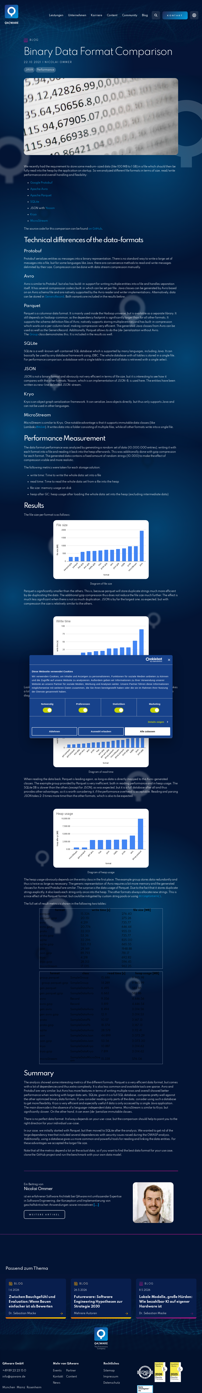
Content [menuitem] (71, 1375)
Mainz (21, 1386)
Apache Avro (39, 189)
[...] (96, 1205)
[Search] (156, 15)
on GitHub (95, 228)
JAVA (29, 69)
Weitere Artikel (44, 1215)
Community (129, 15)
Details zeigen (156, 721)
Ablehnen (54, 731)
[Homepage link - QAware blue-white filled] (101, 1340)
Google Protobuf (41, 182)
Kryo (33, 214)
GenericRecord (54, 296)
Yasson (50, 208)
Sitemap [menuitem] (109, 1370)
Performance (45, 69)
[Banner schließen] (169, 660)
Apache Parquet (41, 195)
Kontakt (175, 16)
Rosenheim (34, 1386)
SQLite (34, 201)
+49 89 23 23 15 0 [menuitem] (14, 1370)
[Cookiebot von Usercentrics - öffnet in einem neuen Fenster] (148, 659)
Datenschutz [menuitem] (111, 1381)
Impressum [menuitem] (110, 1375)
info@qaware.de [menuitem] (13, 1375)
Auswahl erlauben (101, 731)
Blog (145, 15)
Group (33, 334)
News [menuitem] (56, 1381)
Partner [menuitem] (71, 1370)
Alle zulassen (147, 731)
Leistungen (56, 15)
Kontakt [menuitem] (58, 1375)
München (8, 1386)
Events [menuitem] (57, 1370)
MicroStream (39, 220)
